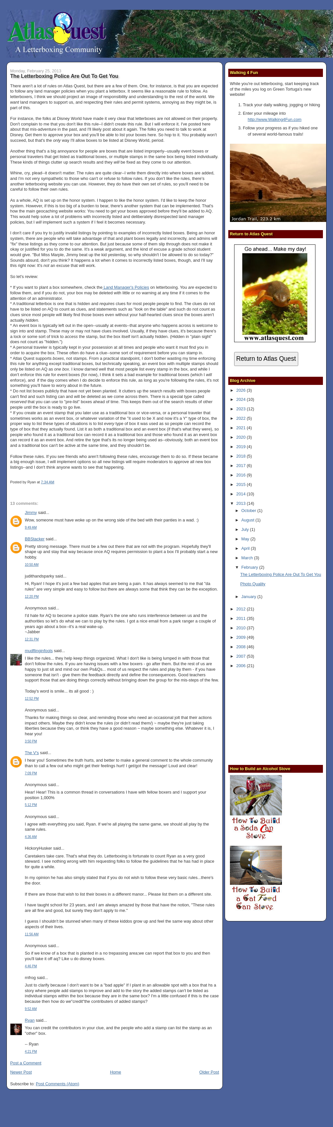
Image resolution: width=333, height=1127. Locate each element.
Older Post (209, 1072)
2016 (241, 475)
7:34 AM (47, 482)
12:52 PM (32, 698)
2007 (241, 656)
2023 (241, 408)
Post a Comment (25, 1063)
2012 (241, 609)
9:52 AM (31, 1009)
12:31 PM (32, 639)
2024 (241, 399)
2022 (241, 418)
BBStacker (35, 538)
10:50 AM (31, 564)
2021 (241, 427)
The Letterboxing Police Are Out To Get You (64, 76)
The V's (32, 752)
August (248, 520)
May (245, 538)
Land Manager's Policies (125, 287)
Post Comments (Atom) (57, 1083)
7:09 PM (31, 773)
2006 (241, 665)
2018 (241, 456)
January (249, 596)
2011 (241, 618)
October (249, 510)
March (247, 557)
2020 (241, 437)
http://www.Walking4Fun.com (274, 119)
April (246, 548)
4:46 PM (31, 966)
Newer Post (21, 1072)
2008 (241, 646)
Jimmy (31, 512)
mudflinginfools (39, 650)
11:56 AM (31, 934)
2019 (241, 446)
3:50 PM (31, 741)
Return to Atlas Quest (266, 358)
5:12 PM (31, 805)
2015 (241, 484)
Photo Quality (252, 583)
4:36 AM (31, 837)
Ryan (29, 1020)
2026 (241, 390)
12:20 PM (32, 596)
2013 (241, 503)
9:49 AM (31, 527)
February (250, 567)
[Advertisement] (270, 715)
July (245, 529)
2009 (241, 637)
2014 (241, 493)
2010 (241, 627)
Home (115, 1072)
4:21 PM (31, 1051)
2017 (241, 465)
